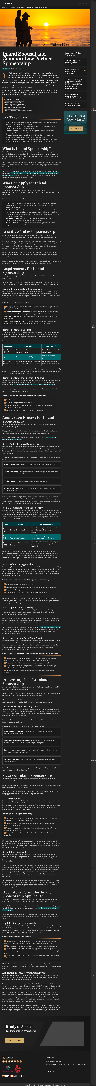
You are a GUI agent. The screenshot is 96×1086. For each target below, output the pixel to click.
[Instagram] (9, 1060)
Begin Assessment (14, 1039)
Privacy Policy (50, 1070)
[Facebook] (3, 1060)
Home (3, 7)
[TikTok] (20, 1060)
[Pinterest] (14, 1060)
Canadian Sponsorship (12, 7)
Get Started (76, 129)
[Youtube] (12, 1060)
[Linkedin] (6, 1060)
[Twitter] (17, 1060)
